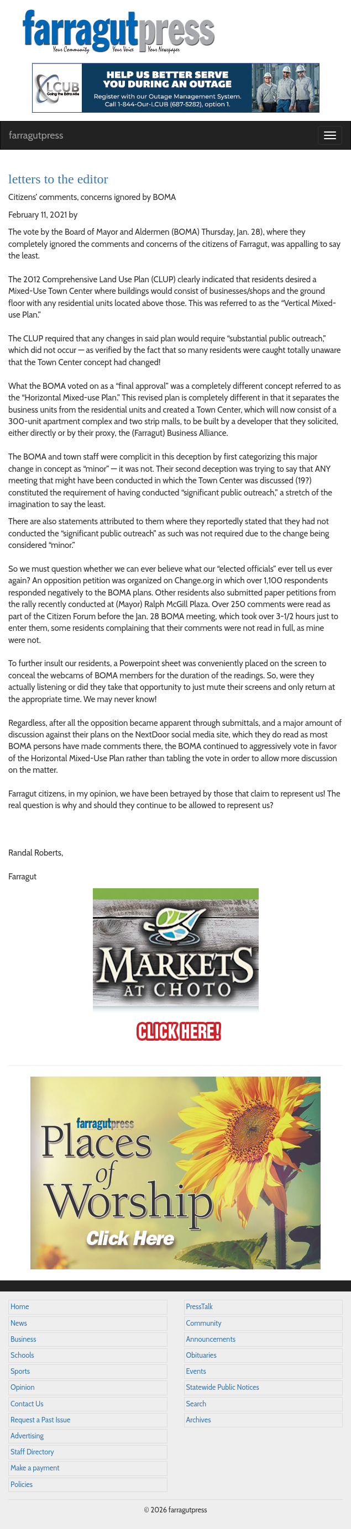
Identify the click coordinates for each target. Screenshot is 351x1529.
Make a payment (35, 1468)
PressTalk (199, 1307)
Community (204, 1323)
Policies (22, 1484)
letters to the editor (58, 179)
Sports (20, 1371)
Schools (22, 1355)
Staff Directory (32, 1452)
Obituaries (201, 1355)
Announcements (210, 1339)
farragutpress (36, 135)
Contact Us (27, 1404)
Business (23, 1339)
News (19, 1323)
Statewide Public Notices (222, 1387)
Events (196, 1371)
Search (196, 1404)
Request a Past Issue (40, 1420)
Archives (198, 1420)
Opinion (23, 1387)
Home (20, 1307)
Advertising (27, 1436)
